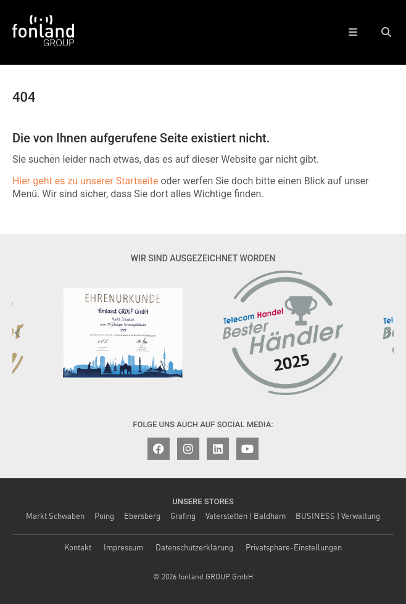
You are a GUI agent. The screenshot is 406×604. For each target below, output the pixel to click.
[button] (386, 32)
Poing (104, 517)
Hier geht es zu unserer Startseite (85, 181)
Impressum (123, 548)
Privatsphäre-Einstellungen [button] (294, 548)
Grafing (183, 517)
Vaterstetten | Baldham (245, 517)
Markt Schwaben (55, 517)
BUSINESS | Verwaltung (338, 517)
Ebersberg (142, 517)
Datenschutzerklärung (194, 548)
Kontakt (77, 548)
